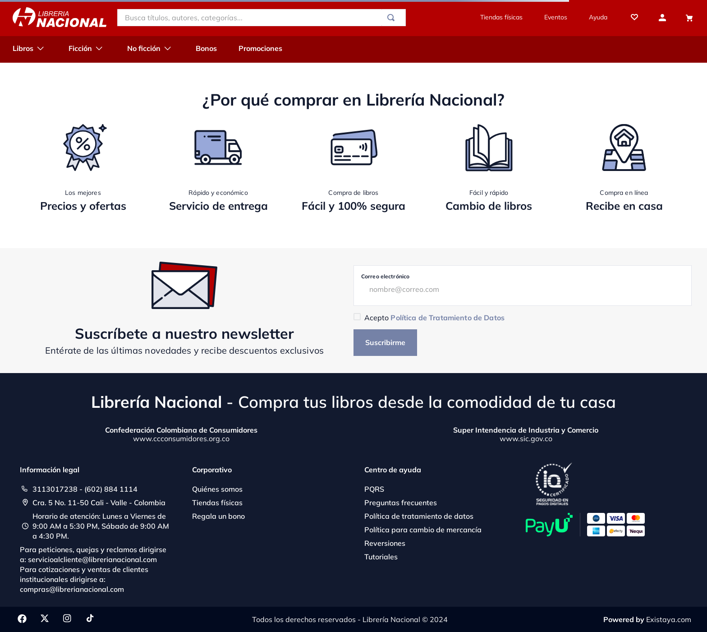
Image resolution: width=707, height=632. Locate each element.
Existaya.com (668, 619)
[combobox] (261, 17)
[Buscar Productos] (392, 17)
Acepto (434, 317)
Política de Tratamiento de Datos (447, 317)
